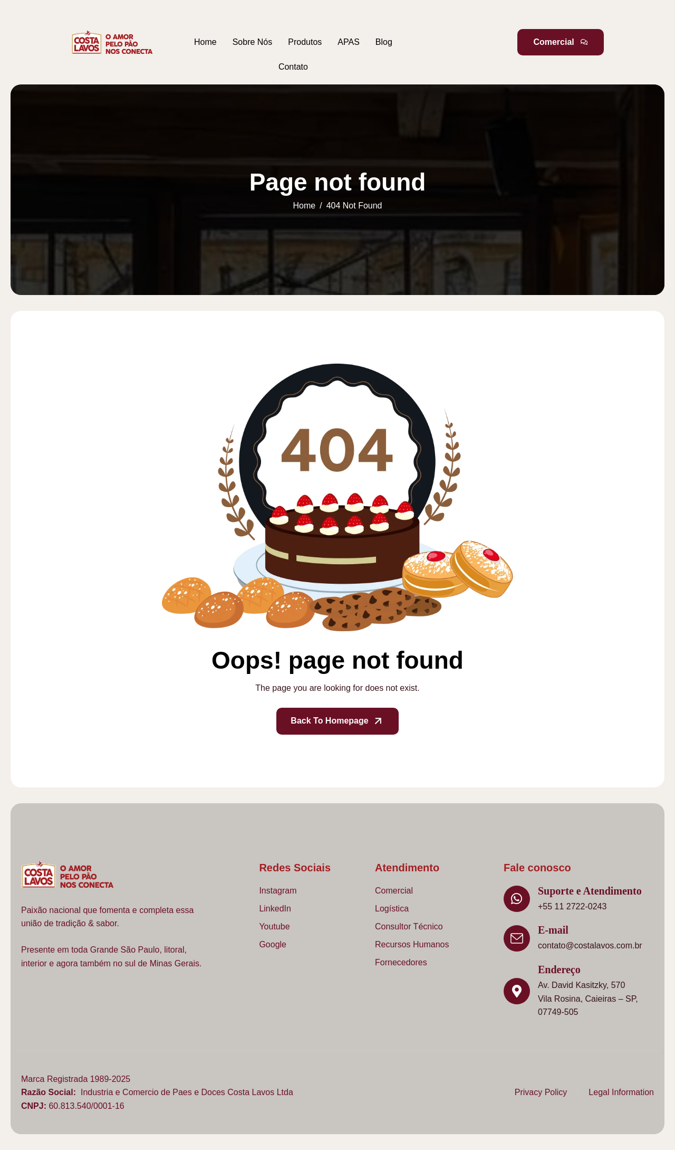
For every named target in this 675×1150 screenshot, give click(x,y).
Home (205, 41)
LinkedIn (275, 908)
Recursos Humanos (412, 944)
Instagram (277, 890)
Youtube (274, 926)
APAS (349, 41)
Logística (392, 908)
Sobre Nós (253, 41)
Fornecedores (401, 962)
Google (272, 944)
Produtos (305, 41)
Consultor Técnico (409, 926)
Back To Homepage (337, 721)
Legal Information (621, 1092)
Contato (293, 66)
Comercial (394, 890)
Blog (383, 41)
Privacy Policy (541, 1092)
